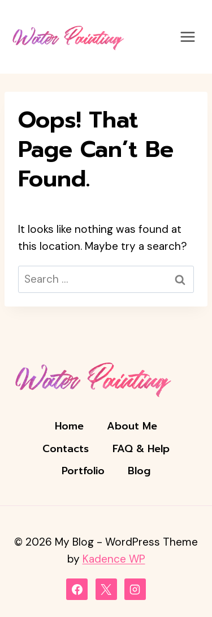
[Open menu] (187, 36)
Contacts (65, 449)
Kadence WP (114, 559)
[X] (106, 589)
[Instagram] (135, 589)
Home (69, 426)
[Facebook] (77, 589)
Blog (139, 471)
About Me (132, 426)
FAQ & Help (141, 449)
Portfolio (83, 471)
